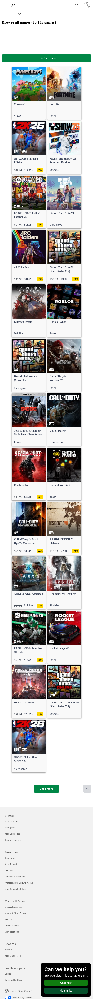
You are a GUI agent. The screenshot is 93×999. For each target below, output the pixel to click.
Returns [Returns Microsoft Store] (8, 919)
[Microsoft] (46, 3)
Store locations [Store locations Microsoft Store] (12, 931)
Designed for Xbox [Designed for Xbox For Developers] (13, 980)
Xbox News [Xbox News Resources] (10, 858)
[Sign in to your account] (86, 5)
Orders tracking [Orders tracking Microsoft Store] (12, 925)
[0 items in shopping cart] (77, 5)
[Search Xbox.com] (13, 5)
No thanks (66, 990)
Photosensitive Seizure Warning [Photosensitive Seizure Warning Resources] (19, 882)
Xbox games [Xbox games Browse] (10, 827)
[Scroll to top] (87, 789)
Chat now (66, 982)
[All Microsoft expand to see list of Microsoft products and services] (4, 5)
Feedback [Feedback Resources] (9, 870)
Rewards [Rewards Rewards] (9, 949)
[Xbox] (10, 13)
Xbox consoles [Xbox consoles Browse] (11, 821)
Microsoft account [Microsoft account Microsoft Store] (13, 907)
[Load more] (46, 789)
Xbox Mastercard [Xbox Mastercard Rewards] (13, 956)
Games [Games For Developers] (8, 973)
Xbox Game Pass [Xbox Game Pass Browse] (12, 833)
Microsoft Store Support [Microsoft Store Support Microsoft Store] (16, 913)
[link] (29, 93)
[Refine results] (46, 58)
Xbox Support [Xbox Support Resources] (11, 864)
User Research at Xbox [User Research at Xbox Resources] (15, 889)
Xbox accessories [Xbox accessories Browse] (13, 840)
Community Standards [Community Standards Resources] (15, 876)
